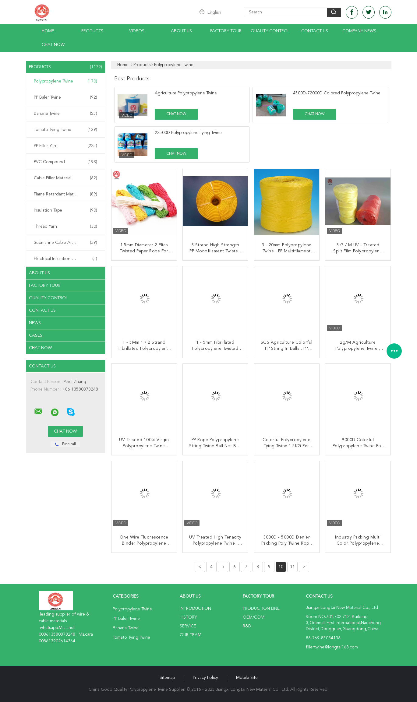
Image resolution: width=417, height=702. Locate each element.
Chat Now (53, 45)
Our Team (190, 635)
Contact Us (314, 31)
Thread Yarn (65, 226)
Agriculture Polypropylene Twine (186, 93)
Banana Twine (65, 114)
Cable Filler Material (65, 178)
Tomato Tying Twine (65, 130)
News (35, 323)
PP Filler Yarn (65, 146)
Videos (136, 31)
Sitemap (167, 678)
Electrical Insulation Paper (65, 259)
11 (292, 567)
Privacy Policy (205, 678)
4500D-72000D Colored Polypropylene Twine (336, 93)
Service (188, 626)
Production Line (261, 608)
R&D (247, 626)
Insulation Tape (65, 210)
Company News (359, 31)
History (188, 617)
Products (92, 31)
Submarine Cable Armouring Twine (67, 243)
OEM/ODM (253, 617)
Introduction (195, 608)
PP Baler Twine (65, 97)
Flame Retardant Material (65, 194)
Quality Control (270, 31)
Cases (35, 335)
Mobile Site (247, 678)
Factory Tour (226, 31)
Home (48, 31)
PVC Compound (65, 162)
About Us (181, 31)
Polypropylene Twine (65, 81)
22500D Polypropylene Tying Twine (188, 133)
